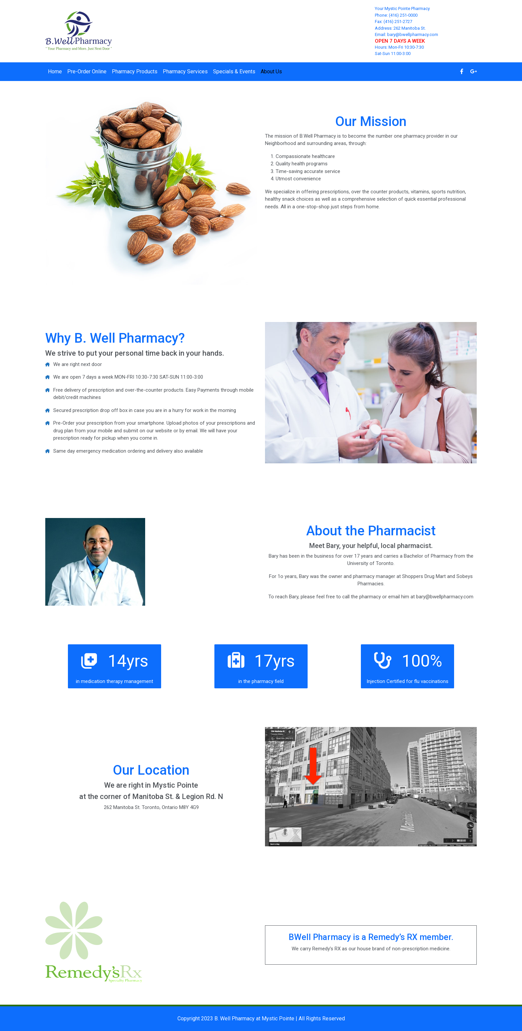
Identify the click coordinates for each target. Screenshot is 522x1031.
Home (55, 71)
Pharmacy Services (185, 71)
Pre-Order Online (87, 71)
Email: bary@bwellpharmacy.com (406, 34)
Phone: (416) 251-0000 (396, 15)
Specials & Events (234, 71)
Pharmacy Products (134, 71)
